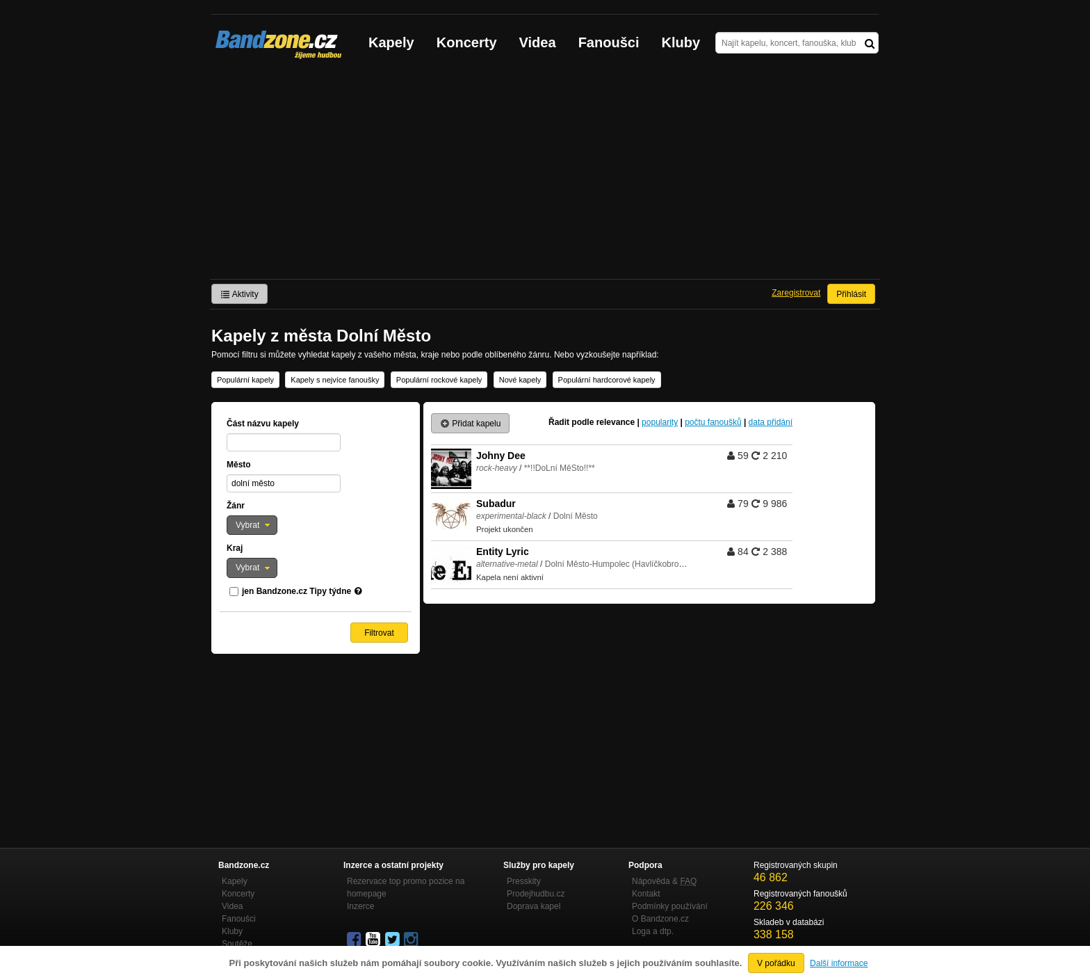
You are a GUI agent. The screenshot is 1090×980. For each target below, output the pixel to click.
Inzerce (360, 906)
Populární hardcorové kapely (607, 380)
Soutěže (237, 944)
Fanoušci (609, 42)
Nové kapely (520, 380)
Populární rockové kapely (439, 380)
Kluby (681, 42)
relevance (615, 422)
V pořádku (776, 963)
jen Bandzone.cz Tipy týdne (296, 591)
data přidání (770, 422)
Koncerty (467, 42)
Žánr (236, 506)
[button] (252, 525)
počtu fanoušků (713, 422)
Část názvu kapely (263, 423)
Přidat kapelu (470, 423)
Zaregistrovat (796, 293)
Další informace (839, 963)
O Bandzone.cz (660, 919)
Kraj (235, 548)
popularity (660, 422)
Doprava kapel (533, 906)
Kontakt (646, 894)
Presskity (524, 881)
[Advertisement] (545, 174)
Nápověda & (664, 881)
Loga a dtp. (653, 931)
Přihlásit (851, 294)
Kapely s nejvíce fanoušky (335, 380)
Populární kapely (245, 380)
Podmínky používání (670, 906)
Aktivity (239, 294)
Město (239, 464)
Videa (537, 42)
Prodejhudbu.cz (535, 894)
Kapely (391, 42)
